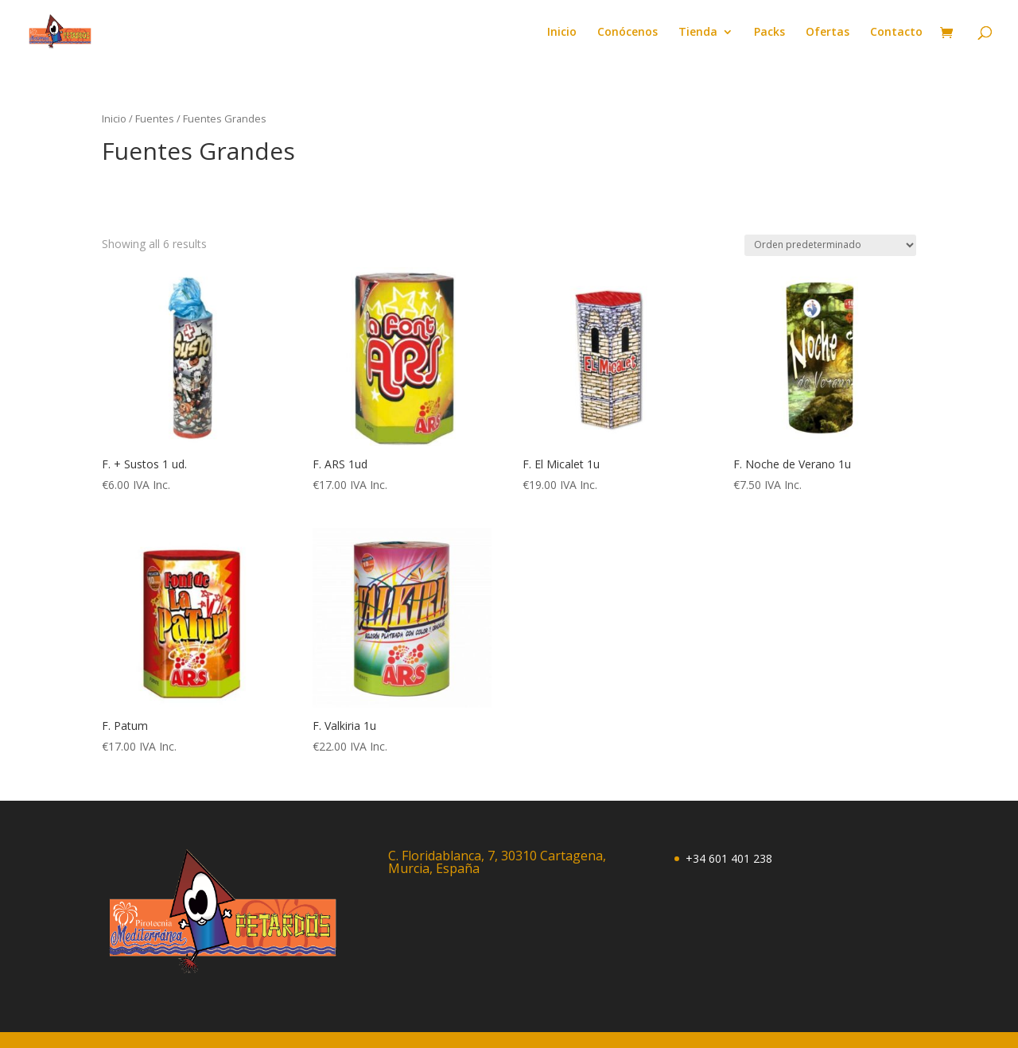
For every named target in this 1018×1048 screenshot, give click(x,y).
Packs (769, 32)
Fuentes (154, 118)
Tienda (697, 32)
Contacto (896, 32)
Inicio (562, 32)
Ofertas (827, 32)
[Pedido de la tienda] (830, 245)
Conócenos (627, 32)
